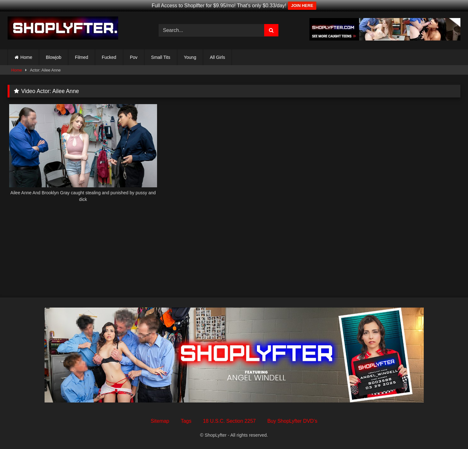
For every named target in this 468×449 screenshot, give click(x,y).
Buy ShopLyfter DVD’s (292, 421)
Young (190, 57)
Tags (186, 421)
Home (26, 57)
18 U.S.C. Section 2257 (229, 421)
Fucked (109, 57)
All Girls (217, 57)
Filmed (81, 57)
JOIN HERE (302, 5)
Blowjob (53, 57)
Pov (133, 57)
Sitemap (160, 421)
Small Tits (160, 57)
